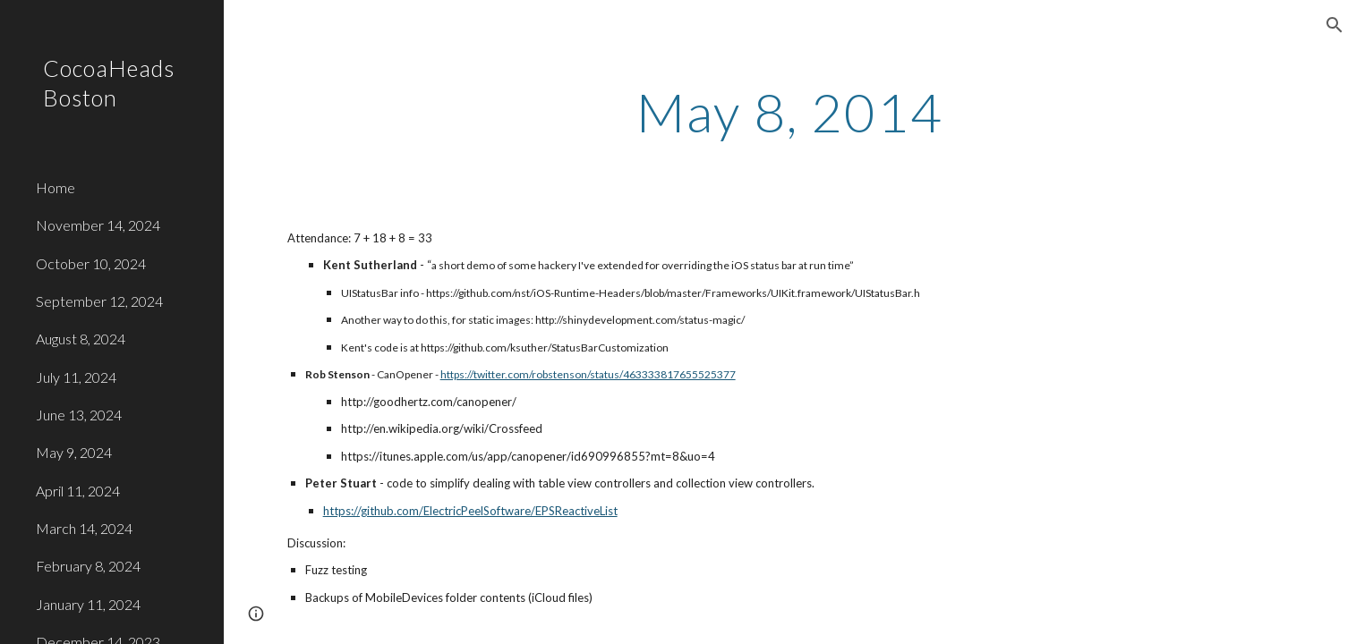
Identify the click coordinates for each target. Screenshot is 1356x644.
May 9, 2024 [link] (74, 452)
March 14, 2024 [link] (84, 528)
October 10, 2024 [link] (91, 263)
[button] (1334, 25)
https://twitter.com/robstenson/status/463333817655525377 (588, 374)
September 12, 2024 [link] (99, 300)
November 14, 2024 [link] (98, 224)
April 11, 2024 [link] (78, 490)
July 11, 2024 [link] (76, 377)
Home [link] (55, 187)
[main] (789, 111)
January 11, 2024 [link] (88, 604)
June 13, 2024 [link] (79, 414)
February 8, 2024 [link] (88, 565)
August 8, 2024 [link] (80, 338)
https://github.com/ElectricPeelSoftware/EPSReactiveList (470, 511)
